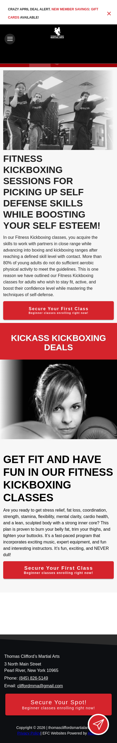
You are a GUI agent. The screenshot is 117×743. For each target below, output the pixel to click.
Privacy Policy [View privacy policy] (28, 733)
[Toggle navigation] (10, 39)
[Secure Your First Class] (58, 310)
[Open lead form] (98, 724)
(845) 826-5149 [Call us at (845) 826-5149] (33, 678)
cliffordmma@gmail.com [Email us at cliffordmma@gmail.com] (40, 686)
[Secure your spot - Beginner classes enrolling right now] (58, 704)
